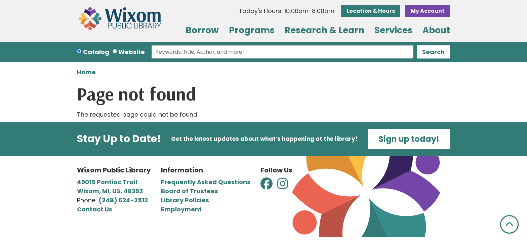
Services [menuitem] (393, 30)
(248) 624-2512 (123, 200)
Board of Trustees (189, 191)
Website (131, 52)
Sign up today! (408, 139)
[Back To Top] (509, 224)
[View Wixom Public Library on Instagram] (282, 186)
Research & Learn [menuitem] (324, 30)
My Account (428, 11)
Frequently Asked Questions (205, 182)
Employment (181, 209)
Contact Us (94, 209)
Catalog (96, 52)
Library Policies (185, 200)
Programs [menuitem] (252, 30)
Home (86, 72)
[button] (286, 10)
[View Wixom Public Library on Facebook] (267, 186)
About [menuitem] (436, 30)
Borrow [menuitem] (202, 30)
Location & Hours (371, 11)
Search (433, 52)
